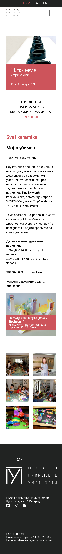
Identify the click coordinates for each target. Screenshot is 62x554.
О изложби (31, 102)
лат (36, 3)
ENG (46, 3)
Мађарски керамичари (31, 112)
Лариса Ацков (31, 107)
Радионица (31, 117)
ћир (26, 3)
